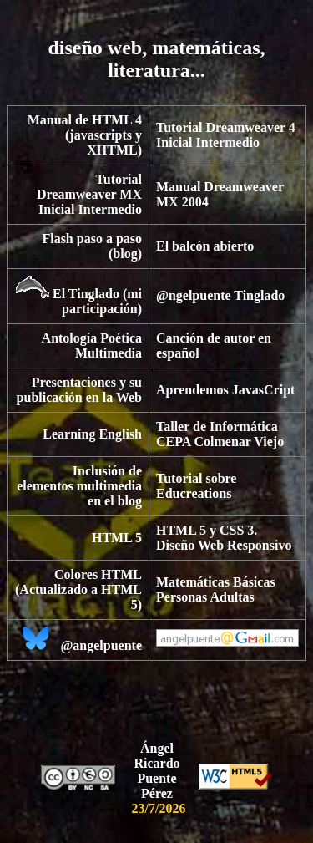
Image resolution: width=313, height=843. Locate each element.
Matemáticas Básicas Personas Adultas (215, 589)
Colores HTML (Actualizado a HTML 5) (78, 589)
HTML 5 (117, 538)
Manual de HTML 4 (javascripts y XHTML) (85, 135)
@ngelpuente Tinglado (220, 295)
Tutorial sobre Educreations (196, 485)
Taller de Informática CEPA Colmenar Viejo (220, 434)
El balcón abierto (205, 246)
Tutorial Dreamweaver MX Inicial (89, 194)
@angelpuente (101, 645)
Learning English (92, 434)
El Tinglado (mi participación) (97, 301)
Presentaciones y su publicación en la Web (79, 389)
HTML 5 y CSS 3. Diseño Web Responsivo (223, 537)
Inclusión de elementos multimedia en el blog (79, 486)
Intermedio (228, 142)
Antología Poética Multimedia (92, 345)
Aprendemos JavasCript (225, 390)
